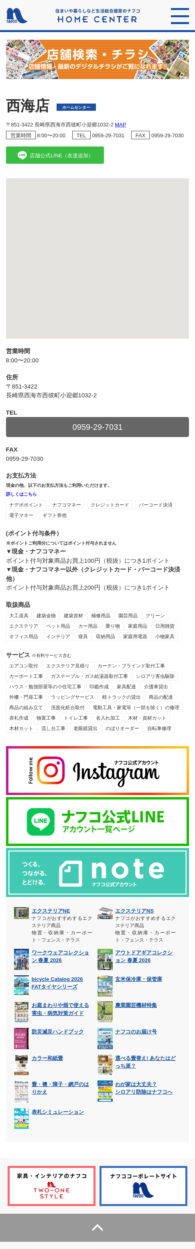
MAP (120, 125)
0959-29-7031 (108, 135)
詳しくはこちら (21, 494)
